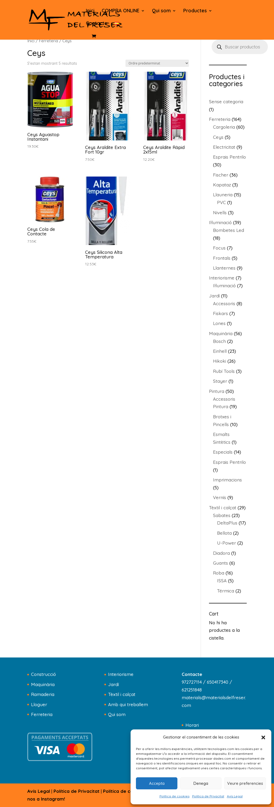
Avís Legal (235, 796)
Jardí (113, 684)
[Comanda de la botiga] (157, 63)
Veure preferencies (245, 783)
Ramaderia (42, 694)
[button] (263, 737)
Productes (195, 11)
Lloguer (39, 704)
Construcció (43, 674)
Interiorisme (121, 674)
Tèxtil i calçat (121, 694)
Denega (200, 783)
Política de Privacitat (208, 796)
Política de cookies (174, 796)
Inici (90, 11)
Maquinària (43, 684)
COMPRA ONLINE (120, 11)
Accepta (157, 783)
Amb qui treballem (128, 704)
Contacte (96, 23)
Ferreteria (48, 40)
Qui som (161, 11)
